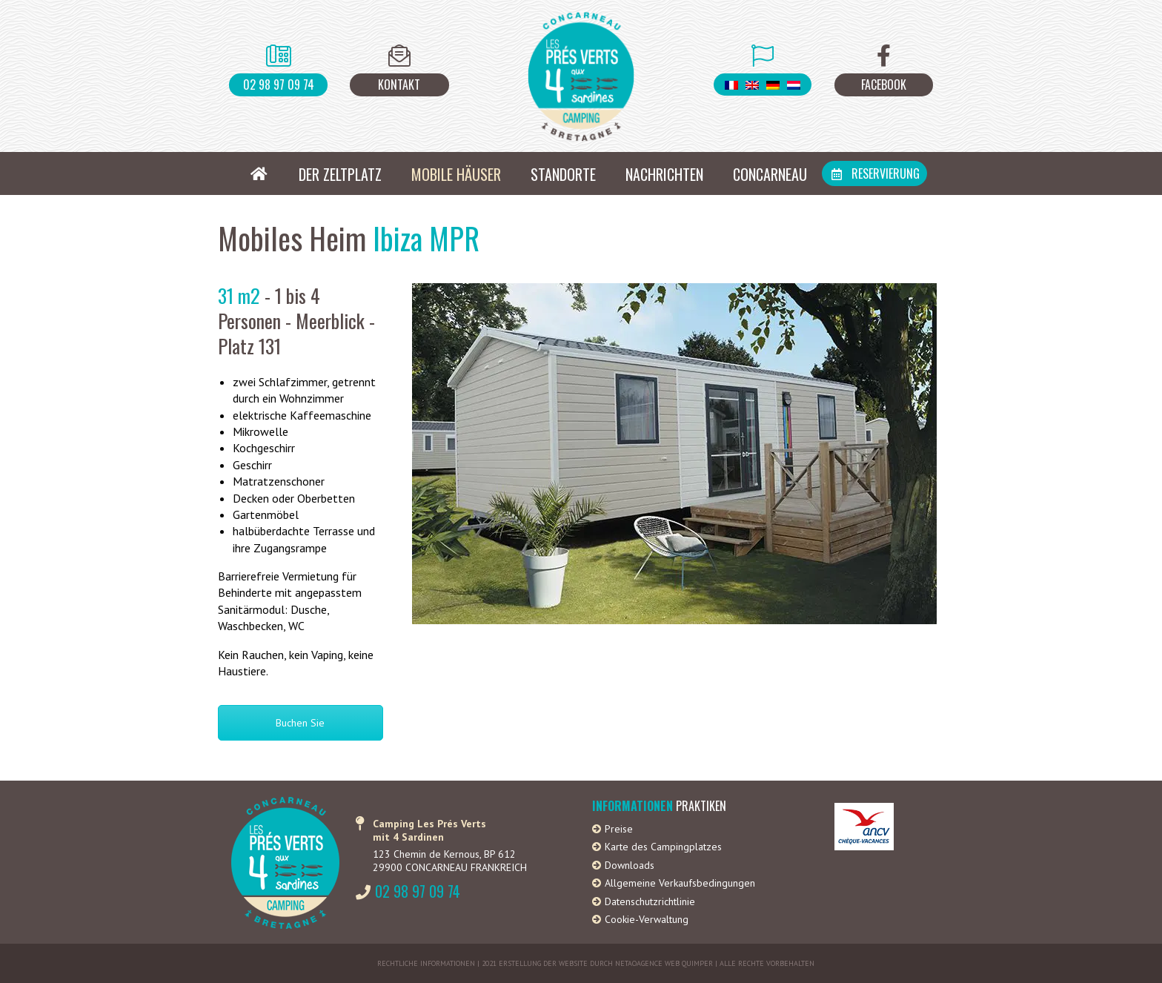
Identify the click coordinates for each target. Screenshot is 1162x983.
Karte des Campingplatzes (663, 846)
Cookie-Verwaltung (646, 919)
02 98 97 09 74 (278, 84)
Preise (619, 828)
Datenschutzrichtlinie (650, 901)
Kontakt (399, 84)
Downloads (629, 865)
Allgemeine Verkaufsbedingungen (680, 883)
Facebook (883, 84)
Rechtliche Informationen (426, 963)
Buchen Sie (300, 722)
